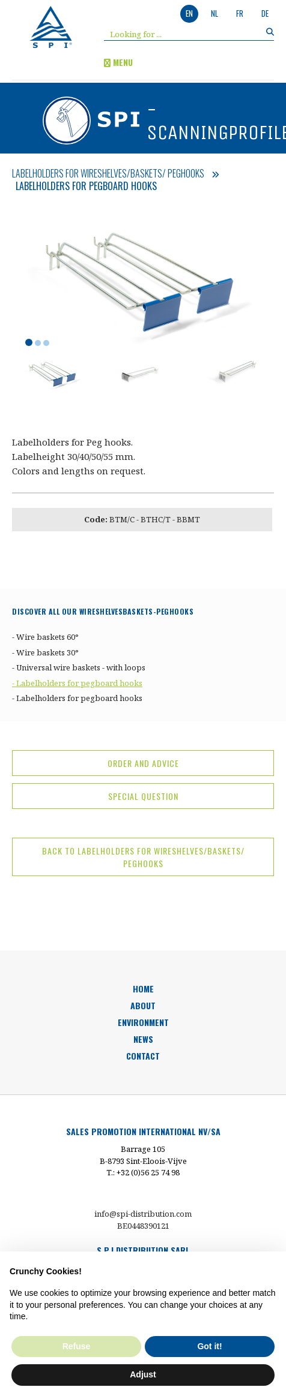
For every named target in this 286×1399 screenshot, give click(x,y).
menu (118, 62)
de (265, 13)
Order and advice (143, 763)
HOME (143, 988)
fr (239, 13)
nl (214, 13)
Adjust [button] (143, 1374)
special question (143, 796)
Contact (143, 1055)
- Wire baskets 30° (45, 652)
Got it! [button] (209, 1346)
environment (143, 1022)
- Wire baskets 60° (45, 636)
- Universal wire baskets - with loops (78, 667)
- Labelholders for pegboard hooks (77, 683)
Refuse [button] (76, 1346)
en (189, 13)
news (143, 1039)
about (143, 1005)
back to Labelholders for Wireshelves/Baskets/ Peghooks (143, 857)
